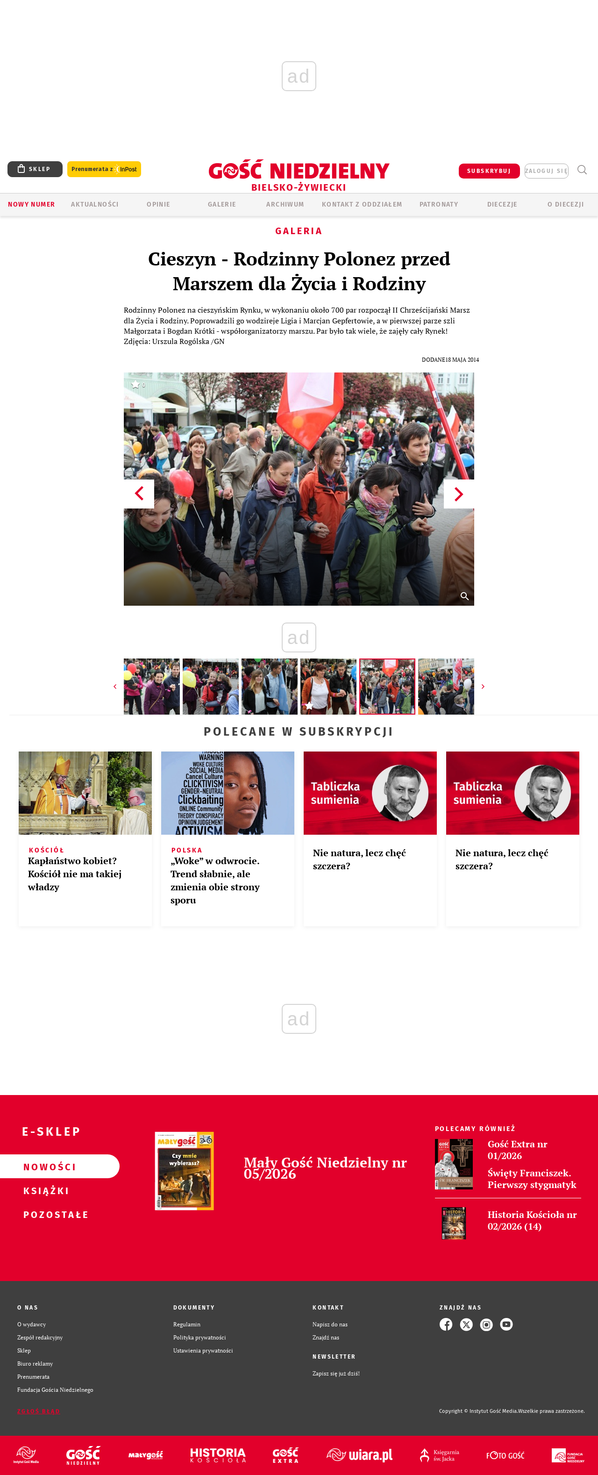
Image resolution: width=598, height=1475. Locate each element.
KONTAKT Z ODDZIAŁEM (362, 204)
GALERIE (222, 204)
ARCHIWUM (285, 204)
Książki (44, 1190)
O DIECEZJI (566, 204)
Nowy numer (31, 204)
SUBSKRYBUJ (489, 171)
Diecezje (502, 204)
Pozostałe (44, 1214)
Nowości (44, 1166)
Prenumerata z (104, 169)
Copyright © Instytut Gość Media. (478, 1411)
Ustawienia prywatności (203, 1350)
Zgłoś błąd (38, 1411)
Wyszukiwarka (582, 170)
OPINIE (158, 204)
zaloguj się (546, 171)
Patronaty (439, 204)
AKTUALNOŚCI (95, 204)
